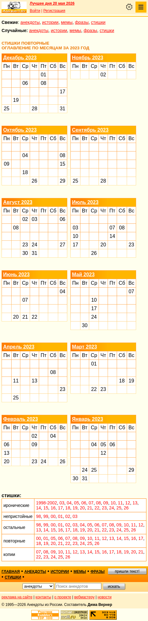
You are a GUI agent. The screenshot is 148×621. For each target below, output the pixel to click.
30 (25, 253)
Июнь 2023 (16, 274)
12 (103, 453)
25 (6, 108)
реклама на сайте (17, 597)
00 (53, 516)
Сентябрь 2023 (90, 130)
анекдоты (30, 22)
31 (62, 108)
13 (34, 380)
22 (34, 317)
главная (11, 571)
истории (50, 22)
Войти (35, 10)
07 (112, 227)
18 (25, 172)
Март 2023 (84, 346)
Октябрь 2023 (20, 130)
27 (62, 244)
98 (38, 516)
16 (53, 507)
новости (104, 597)
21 (25, 317)
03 (34, 219)
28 (34, 108)
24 (34, 244)
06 (25, 83)
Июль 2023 (85, 202)
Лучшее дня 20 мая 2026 (52, 3)
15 (62, 164)
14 (112, 236)
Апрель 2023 (18, 346)
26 (34, 181)
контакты (43, 597)
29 (62, 181)
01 (43, 74)
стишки (98, 22)
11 (16, 380)
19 (16, 100)
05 (103, 444)
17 (62, 91)
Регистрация (54, 10)
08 (43, 83)
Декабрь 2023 (20, 57)
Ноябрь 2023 (87, 57)
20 (103, 244)
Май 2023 (83, 274)
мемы (67, 22)
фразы (82, 22)
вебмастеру (84, 597)
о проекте (62, 597)
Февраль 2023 (20, 419)
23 (25, 244)
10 (75, 236)
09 (6, 164)
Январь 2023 (87, 419)
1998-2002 (46, 502)
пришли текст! (127, 571)
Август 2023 (17, 202)
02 (103, 74)
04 (25, 155)
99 (45, 516)
